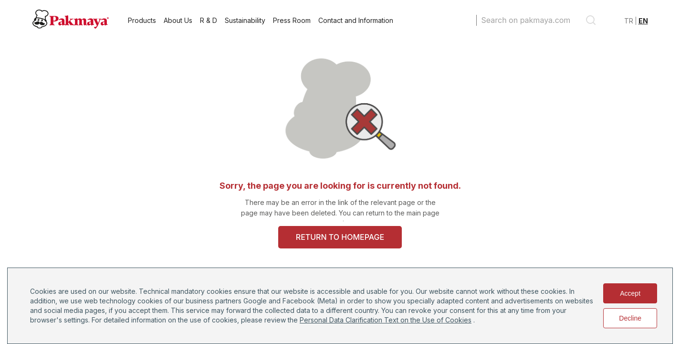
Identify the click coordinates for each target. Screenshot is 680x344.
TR (628, 21)
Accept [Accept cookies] (630, 293)
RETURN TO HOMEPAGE (340, 237)
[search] (590, 20)
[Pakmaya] (70, 26)
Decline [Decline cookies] (630, 318)
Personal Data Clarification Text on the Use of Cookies (385, 320)
